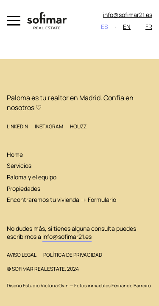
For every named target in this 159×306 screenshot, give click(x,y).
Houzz (78, 126)
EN (127, 27)
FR (148, 27)
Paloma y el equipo (31, 177)
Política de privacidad (72, 254)
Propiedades (23, 188)
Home (15, 154)
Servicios (19, 166)
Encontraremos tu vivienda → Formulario (61, 200)
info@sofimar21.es (127, 15)
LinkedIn (17, 126)
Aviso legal (21, 254)
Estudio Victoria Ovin (46, 286)
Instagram (49, 126)
